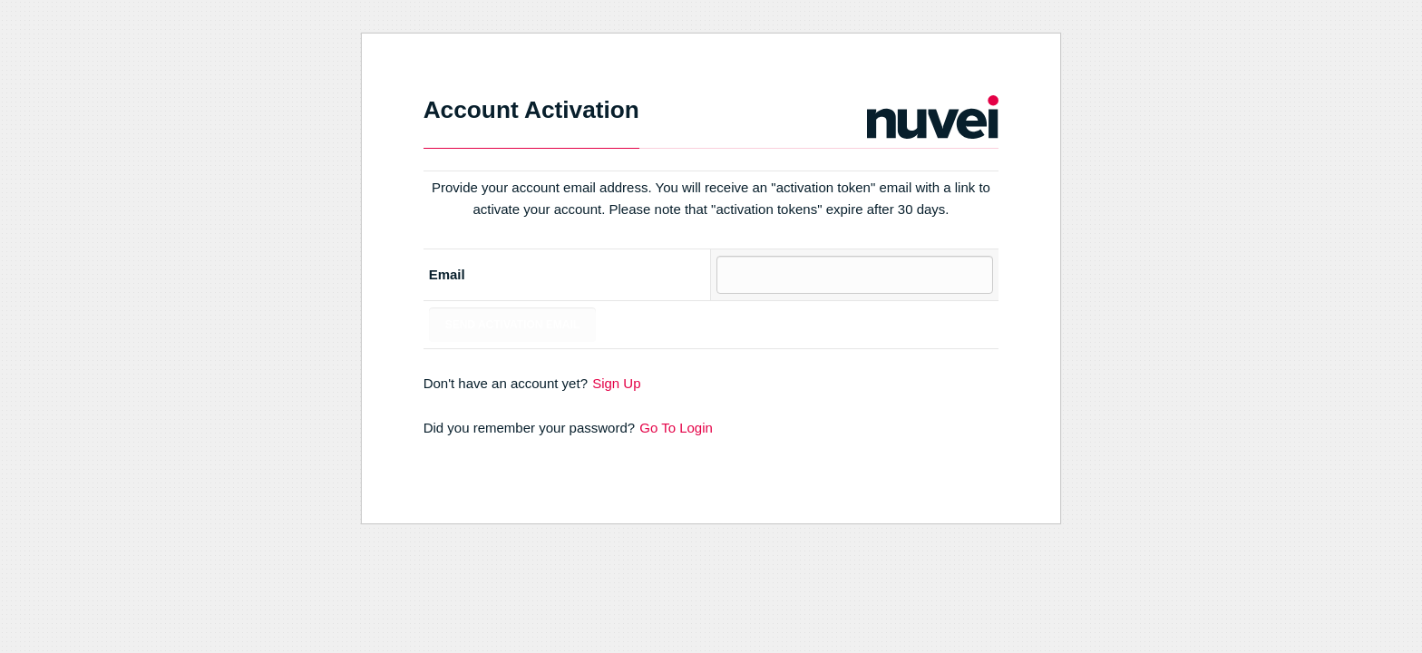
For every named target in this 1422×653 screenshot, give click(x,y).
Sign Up (616, 383)
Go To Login (676, 427)
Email (447, 274)
